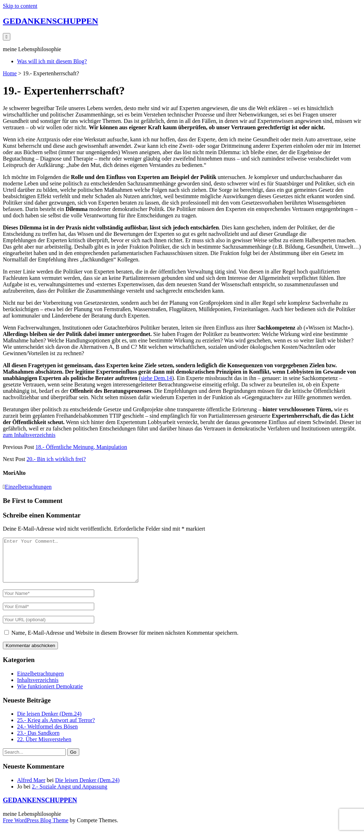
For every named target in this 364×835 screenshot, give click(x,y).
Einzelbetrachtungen (28, 487)
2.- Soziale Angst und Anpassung (69, 795)
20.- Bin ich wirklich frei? (56, 459)
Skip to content (20, 6)
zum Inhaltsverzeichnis (29, 435)
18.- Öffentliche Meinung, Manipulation (81, 447)
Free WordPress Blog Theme (35, 829)
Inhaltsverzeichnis (37, 688)
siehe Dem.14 (156, 378)
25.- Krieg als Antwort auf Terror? (56, 729)
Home (10, 73)
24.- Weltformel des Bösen (47, 735)
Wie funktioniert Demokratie (50, 695)
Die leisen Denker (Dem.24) (49, 722)
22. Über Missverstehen (44, 748)
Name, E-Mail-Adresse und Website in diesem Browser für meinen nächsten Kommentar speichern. (125, 641)
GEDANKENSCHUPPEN (50, 21)
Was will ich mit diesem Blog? (52, 61)
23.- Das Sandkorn (38, 741)
